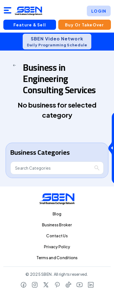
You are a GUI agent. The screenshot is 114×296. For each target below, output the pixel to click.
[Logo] (29, 10)
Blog (57, 213)
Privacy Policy (57, 246)
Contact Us (57, 235)
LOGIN (98, 10)
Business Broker (57, 224)
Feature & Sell (29, 24)
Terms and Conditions (57, 257)
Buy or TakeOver (84, 24)
